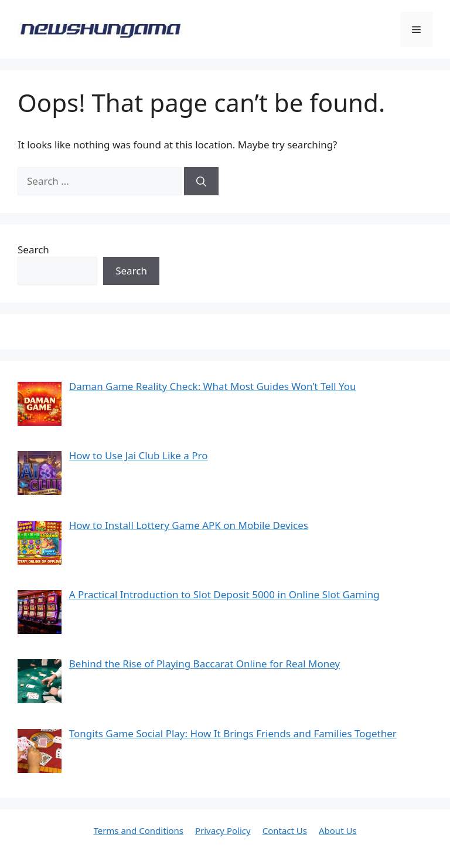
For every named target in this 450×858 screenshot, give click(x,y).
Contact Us (284, 830)
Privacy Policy (223, 830)
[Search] (201, 181)
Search (33, 249)
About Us (338, 830)
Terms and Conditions (138, 830)
